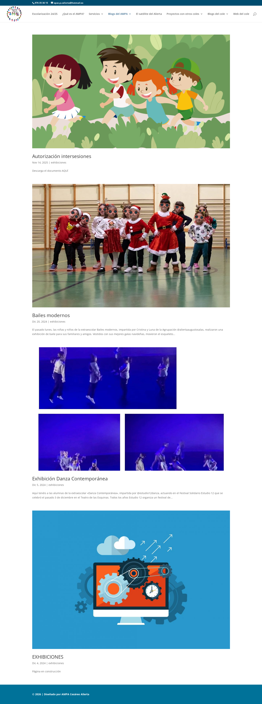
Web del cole (241, 14)
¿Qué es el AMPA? (73, 14)
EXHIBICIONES (47, 657)
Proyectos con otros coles (183, 14)
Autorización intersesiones (61, 156)
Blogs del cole (216, 14)
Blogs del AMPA (118, 14)
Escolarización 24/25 (44, 14)
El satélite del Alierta (149, 14)
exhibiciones (58, 162)
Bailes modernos (51, 315)
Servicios (94, 14)
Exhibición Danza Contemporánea (70, 478)
